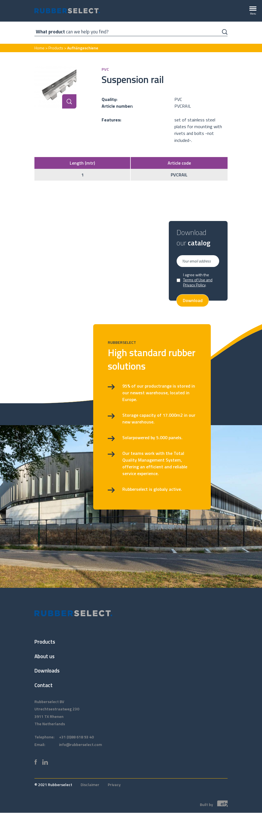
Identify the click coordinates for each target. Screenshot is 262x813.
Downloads (47, 670)
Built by (214, 804)
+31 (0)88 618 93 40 (76, 737)
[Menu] (253, 11)
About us (44, 656)
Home (39, 48)
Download (193, 300)
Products (55, 48)
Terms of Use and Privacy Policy (197, 282)
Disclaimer (90, 784)
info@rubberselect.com (80, 744)
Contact (43, 685)
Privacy (114, 784)
